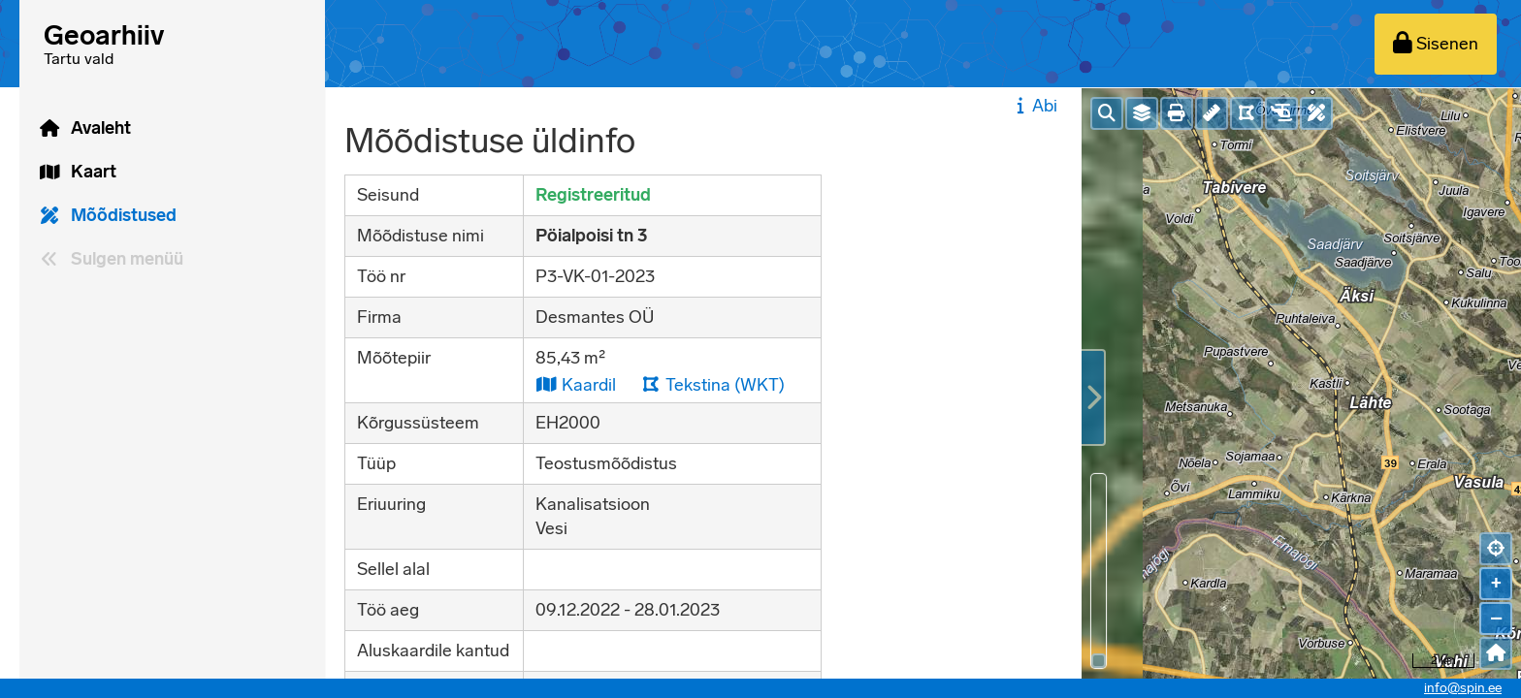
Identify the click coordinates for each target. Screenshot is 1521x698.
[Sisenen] (1436, 44)
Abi (1034, 105)
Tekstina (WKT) (713, 384)
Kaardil (575, 384)
